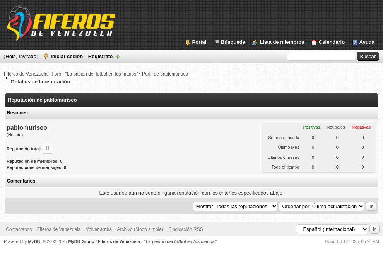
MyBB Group (81, 241)
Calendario (332, 42)
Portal (199, 42)
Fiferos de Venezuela (59, 229)
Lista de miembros (282, 42)
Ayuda (366, 42)
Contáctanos (19, 229)
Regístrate (100, 56)
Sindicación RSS (185, 229)
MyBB (34, 241)
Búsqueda (233, 42)
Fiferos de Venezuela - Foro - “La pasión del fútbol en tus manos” (71, 74)
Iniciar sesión (67, 56)
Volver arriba (99, 229)
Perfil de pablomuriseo (165, 74)
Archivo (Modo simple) (140, 229)
